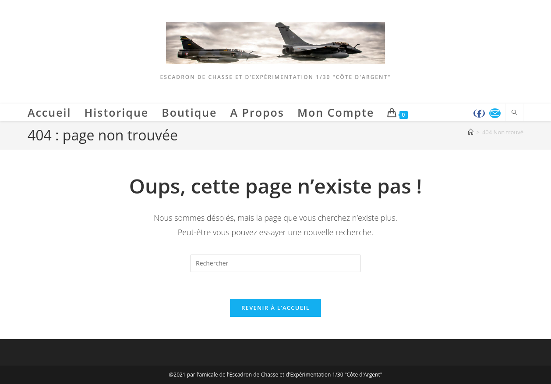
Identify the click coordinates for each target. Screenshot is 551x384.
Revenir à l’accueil (275, 308)
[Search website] (514, 113)
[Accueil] (470, 132)
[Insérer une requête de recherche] (275, 263)
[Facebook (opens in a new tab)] (479, 113)
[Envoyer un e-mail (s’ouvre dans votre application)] (495, 113)
